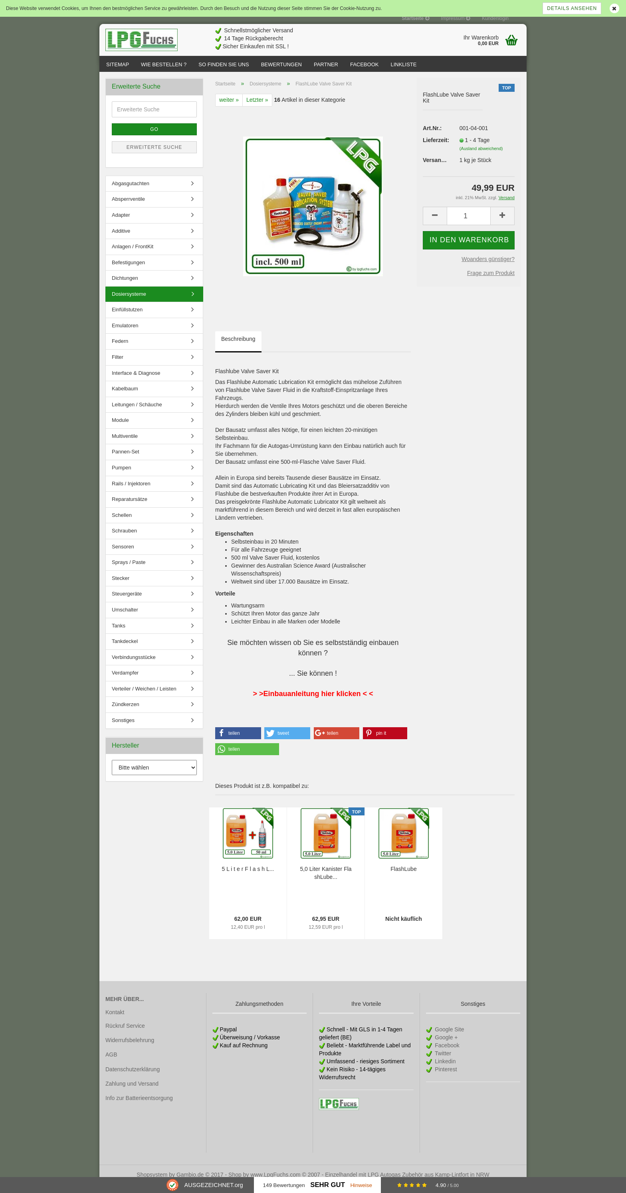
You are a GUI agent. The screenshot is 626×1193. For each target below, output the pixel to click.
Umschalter (125, 618)
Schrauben (124, 539)
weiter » (229, 108)
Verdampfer (125, 681)
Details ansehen (572, 8)
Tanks (118, 634)
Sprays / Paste (129, 570)
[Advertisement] (381, 37)
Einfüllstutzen (127, 318)
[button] (238, 741)
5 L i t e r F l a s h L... (248, 877)
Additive (121, 239)
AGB (111, 1062)
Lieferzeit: (435, 148)
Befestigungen (128, 270)
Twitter (442, 1061)
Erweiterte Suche (154, 155)
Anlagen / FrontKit (132, 254)
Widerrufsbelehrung (129, 1048)
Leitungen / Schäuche (137, 412)
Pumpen (121, 476)
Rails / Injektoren (131, 492)
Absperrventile (128, 207)
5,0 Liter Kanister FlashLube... (325, 881)
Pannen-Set (125, 460)
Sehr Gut (327, 1185)
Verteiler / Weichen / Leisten (144, 697)
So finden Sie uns (223, 64)
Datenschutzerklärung (132, 1077)
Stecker (120, 586)
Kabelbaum (125, 397)
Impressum (455, 18)
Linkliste (403, 64)
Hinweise (361, 1185)
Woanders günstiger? (488, 267)
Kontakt (114, 1020)
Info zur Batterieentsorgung (139, 1106)
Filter (117, 365)
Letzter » (257, 108)
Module (120, 428)
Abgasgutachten (130, 191)
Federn (120, 349)
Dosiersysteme (129, 302)
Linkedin (444, 1069)
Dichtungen (125, 286)
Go (154, 137)
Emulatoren (125, 333)
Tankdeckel (125, 649)
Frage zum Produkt (491, 281)
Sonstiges (123, 728)
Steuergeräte (127, 602)
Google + (445, 1045)
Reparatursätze (129, 507)
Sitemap (117, 64)
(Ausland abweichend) (481, 156)
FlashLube (403, 877)
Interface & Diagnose (136, 381)
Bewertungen (281, 64)
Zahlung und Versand (131, 1091)
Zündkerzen (125, 712)
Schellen (122, 523)
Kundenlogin (495, 18)
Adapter (121, 223)
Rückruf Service (125, 1034)
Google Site (448, 1037)
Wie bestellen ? (163, 64)
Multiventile (125, 444)
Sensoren (123, 555)
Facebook (364, 64)
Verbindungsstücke (134, 665)
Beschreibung (238, 347)
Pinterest (445, 1077)
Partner (326, 64)
